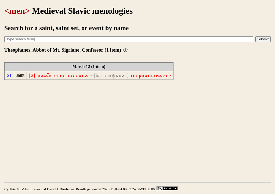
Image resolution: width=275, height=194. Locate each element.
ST (9, 75)
